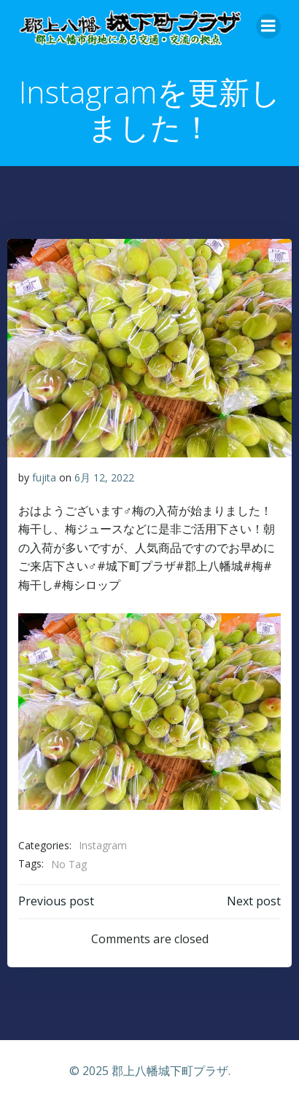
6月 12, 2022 (104, 477)
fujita (44, 477)
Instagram (103, 845)
